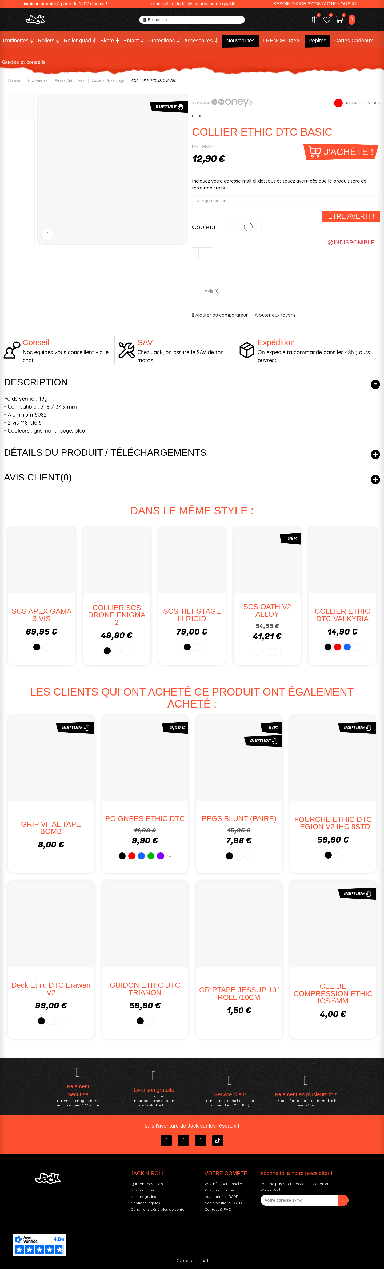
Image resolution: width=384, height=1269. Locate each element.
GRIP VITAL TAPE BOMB (51, 828)
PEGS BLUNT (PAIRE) (239, 818)
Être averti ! (351, 216)
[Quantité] (202, 252)
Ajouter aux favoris (275, 314)
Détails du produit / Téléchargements (105, 452)
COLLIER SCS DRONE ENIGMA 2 (116, 615)
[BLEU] (248, 227)
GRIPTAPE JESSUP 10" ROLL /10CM (239, 993)
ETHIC (197, 116)
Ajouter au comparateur (221, 314)
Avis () (213, 291)
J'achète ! (348, 152)
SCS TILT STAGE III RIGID (192, 615)
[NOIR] (228, 227)
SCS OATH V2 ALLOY (267, 610)
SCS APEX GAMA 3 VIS (42, 615)
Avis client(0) (38, 477)
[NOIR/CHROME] (258, 227)
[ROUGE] (238, 227)
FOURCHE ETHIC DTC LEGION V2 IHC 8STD (333, 823)
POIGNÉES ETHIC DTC (145, 818)
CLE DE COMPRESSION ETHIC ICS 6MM (333, 993)
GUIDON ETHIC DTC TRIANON (145, 989)
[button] (315, 4)
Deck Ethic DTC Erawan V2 (50, 989)
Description (36, 382)
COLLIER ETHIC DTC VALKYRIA (342, 615)
